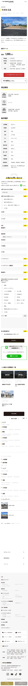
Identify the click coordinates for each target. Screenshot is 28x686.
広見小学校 (4, 14)
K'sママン (17, 590)
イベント (6, 564)
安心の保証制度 (19, 597)
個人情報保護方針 (8, 334)
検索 (5, 285)
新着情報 (3, 619)
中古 (6, 465)
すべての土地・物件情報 (6, 456)
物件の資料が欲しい (9, 202)
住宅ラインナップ (4, 580)
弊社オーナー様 (20, 300)
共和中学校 (4, 429)
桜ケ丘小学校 (23, 490)
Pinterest (6, 300)
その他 (5, 208)
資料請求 (19, 637)
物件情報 (5, 463)
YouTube (6, 297)
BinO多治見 (5, 590)
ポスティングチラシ (9, 288)
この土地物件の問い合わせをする (14, 74)
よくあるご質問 (4, 622)
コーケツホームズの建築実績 (7, 601)
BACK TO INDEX (14, 418)
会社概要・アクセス (7, 616)
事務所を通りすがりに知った (11, 309)
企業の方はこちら (21, 641)
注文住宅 (3, 582)
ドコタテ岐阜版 (7, 291)
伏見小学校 (4, 440)
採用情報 (3, 625)
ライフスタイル (6, 595)
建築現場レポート (19, 603)
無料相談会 (6, 558)
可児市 (22, 13)
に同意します (11, 334)
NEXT (24, 418)
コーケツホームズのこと (6, 613)
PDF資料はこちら (8, 81)
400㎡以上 (18, 446)
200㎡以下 (12, 446)
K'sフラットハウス (19, 584)
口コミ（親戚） (7, 303)
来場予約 (19, 632)
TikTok (18, 297)
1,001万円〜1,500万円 (6, 13)
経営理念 (4, 615)
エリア (4, 422)
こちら (24, 185)
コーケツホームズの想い (20, 616)
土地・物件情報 (7, 523)
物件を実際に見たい (9, 199)
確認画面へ (14, 340)
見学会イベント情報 (6, 683)
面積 (3, 444)
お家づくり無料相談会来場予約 (22, 683)
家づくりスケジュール (7, 598)
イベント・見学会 (7, 637)
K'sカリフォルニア (6, 586)
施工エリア (18, 615)
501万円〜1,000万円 (6, 435)
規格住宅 (3, 589)
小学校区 (4, 438)
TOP (2, 523)
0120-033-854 (15, 544)
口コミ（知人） (20, 303)
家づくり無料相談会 (8, 632)
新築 (2, 465)
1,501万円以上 (16, 434)
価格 (3, 432)
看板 (5, 306)
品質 (3, 597)
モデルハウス (7, 552)
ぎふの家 (19, 291)
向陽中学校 (11, 429)
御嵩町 (8, 425)
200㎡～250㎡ (16, 13)
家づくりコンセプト (5, 593)
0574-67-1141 (14, 667)
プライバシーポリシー (5, 628)
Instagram (19, 294)
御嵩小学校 (17, 440)
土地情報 (5, 459)
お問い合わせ (7, 641)
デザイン (17, 595)
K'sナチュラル (5, 584)
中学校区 (4, 427)
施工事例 (4, 603)
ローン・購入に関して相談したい (12, 205)
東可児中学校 (17, 429)
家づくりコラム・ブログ (6, 610)
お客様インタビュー (7, 605)
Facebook (6, 294)
